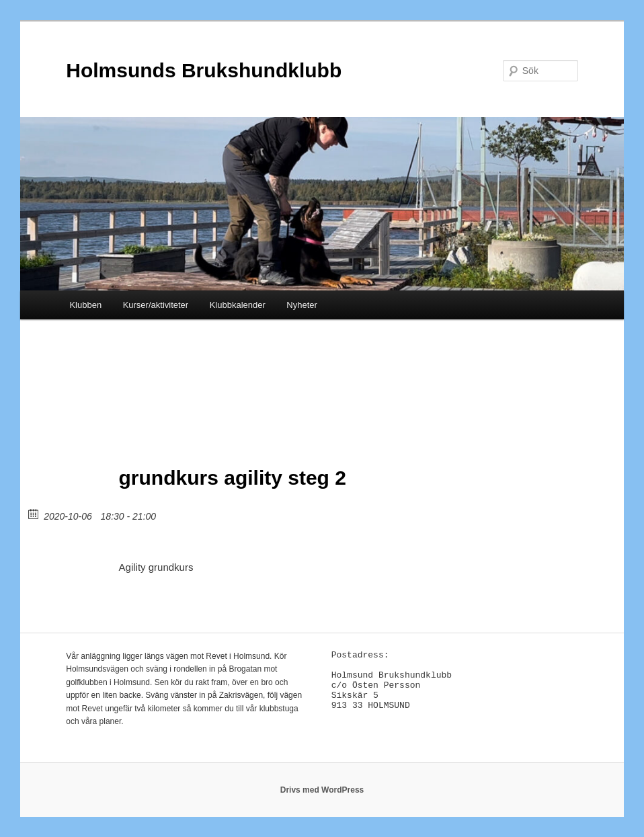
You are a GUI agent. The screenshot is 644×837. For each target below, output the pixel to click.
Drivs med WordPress (322, 790)
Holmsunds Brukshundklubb (203, 70)
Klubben (85, 305)
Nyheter (301, 305)
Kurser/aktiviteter (156, 305)
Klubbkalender (238, 305)
